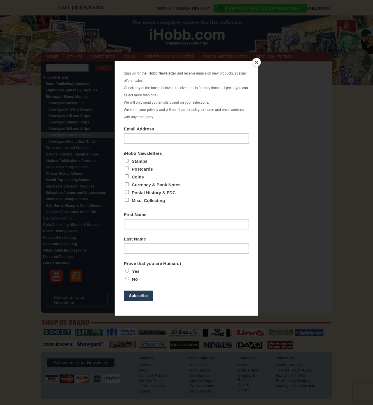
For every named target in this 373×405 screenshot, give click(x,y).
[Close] (256, 62)
